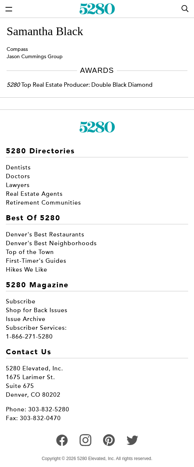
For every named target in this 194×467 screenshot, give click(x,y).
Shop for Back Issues (36, 310)
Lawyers (18, 185)
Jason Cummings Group (35, 56)
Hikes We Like (26, 269)
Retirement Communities (43, 202)
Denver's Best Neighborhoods (51, 243)
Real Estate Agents (34, 194)
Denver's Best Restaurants (45, 234)
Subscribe (21, 301)
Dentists (18, 167)
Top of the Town (30, 252)
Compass (17, 49)
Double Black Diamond (122, 85)
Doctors (18, 176)
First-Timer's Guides (36, 261)
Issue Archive (25, 319)
